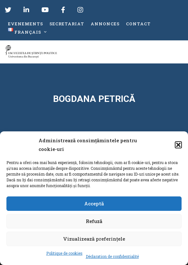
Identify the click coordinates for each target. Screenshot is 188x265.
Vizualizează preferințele (94, 239)
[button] (178, 145)
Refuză (94, 221)
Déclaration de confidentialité (112, 256)
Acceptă (94, 203)
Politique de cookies (64, 253)
